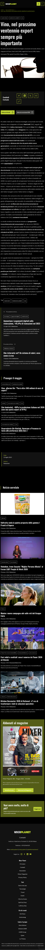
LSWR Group (22, 932)
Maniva (3, 609)
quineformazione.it (32, 849)
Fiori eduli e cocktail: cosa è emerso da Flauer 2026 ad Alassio (21, 658)
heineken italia (4, 562)
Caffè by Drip (22, 906)
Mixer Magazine (22, 874)
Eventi (22, 895)
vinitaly (3, 403)
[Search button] (42, 4)
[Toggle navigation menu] (2, 4)
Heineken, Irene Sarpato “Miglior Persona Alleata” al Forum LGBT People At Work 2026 (22, 568)
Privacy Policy (22, 877)
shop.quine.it (22, 849)
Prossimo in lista (10, 344)
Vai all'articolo (9, 790)
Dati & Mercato (10, 9)
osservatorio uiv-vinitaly (13, 403)
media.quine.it (14, 849)
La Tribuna (22, 939)
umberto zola (25, 316)
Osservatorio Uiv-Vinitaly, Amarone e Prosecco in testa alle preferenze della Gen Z (21, 429)
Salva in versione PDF (25, 112)
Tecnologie (22, 889)
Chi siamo (22, 864)
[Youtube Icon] (30, 854)
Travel (22, 892)
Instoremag (22, 917)
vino (22, 18)
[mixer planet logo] (22, 832)
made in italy (4, 18)
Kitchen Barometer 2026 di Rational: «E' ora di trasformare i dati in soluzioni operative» (19, 702)
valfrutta (3, 518)
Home (2, 9)
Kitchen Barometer (11, 696)
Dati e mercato (22, 885)
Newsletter (22, 870)
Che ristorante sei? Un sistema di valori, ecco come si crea (22, 354)
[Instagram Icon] (21, 854)
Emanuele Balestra (23, 652)
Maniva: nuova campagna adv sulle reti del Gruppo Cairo (21, 614)
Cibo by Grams (22, 899)
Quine (22, 935)
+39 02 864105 (25, 845)
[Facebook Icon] (24, 854)
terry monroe (33, 652)
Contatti (22, 867)
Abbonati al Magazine (24, 790)
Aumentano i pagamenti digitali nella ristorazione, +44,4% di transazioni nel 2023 (22, 322)
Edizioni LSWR (22, 928)
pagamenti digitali (15, 316)
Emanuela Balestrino (15, 662)
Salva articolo (8, 112)
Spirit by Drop (22, 902)
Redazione (15, 326)
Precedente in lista (10, 312)
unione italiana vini (6, 384)
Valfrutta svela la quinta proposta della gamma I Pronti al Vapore (20, 524)
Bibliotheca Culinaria (8, 348)
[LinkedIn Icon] (27, 854)
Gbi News (22, 914)
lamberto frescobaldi (14, 18)
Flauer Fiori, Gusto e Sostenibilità (8, 652)
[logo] (11, 3)
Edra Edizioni (22, 925)
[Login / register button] (38, 4)
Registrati (37, 809)
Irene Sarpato (13, 562)
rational (3, 696)
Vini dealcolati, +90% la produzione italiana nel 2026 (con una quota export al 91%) (22, 408)
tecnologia (6, 316)
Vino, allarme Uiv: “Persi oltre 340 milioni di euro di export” (22, 389)
